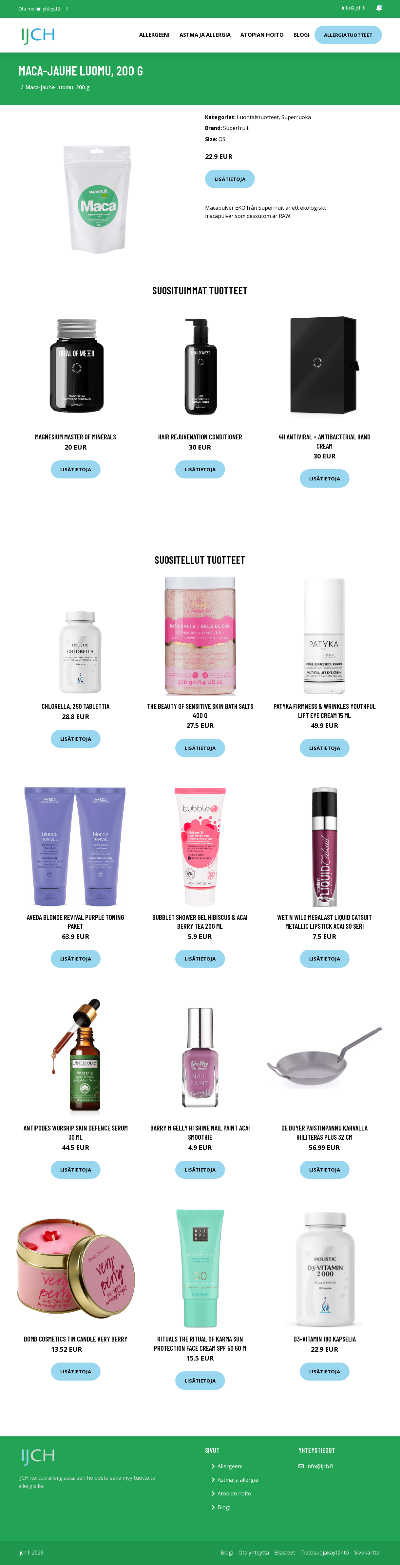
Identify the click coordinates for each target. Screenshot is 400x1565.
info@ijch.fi (353, 8)
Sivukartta (366, 1552)
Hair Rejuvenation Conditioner (200, 437)
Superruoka (296, 117)
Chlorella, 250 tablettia (75, 706)
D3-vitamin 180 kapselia (325, 1339)
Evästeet (284, 1552)
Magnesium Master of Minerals (75, 437)
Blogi (302, 34)
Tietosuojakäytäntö (324, 1552)
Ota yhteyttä (253, 1552)
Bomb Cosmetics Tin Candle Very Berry (75, 1339)
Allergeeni (154, 34)
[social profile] (67, 9)
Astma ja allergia (205, 34)
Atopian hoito (262, 34)
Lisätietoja (230, 179)
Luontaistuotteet (258, 117)
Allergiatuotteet (348, 35)
